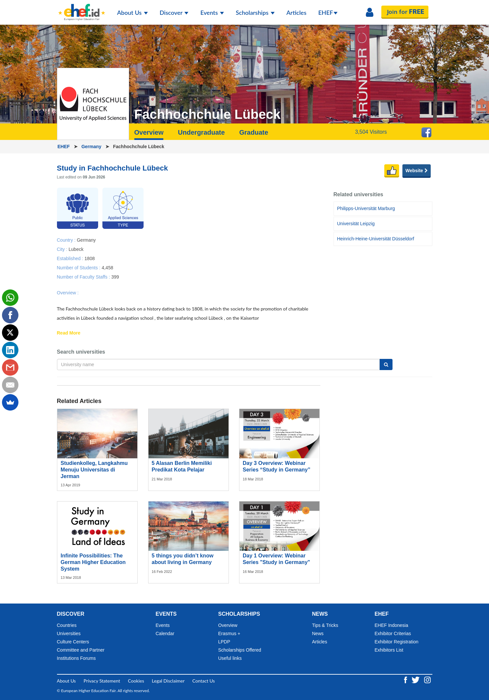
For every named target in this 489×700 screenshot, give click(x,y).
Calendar (165, 633)
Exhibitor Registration (397, 641)
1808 (90, 258)
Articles (296, 12)
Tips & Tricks (325, 625)
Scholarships (255, 12)
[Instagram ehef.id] (427, 679)
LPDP (224, 641)
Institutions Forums (76, 658)
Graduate (253, 132)
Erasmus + (229, 633)
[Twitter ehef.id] (416, 679)
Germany (92, 146)
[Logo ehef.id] (81, 8)
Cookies (136, 681)
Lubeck (75, 249)
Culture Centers (73, 641)
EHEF (328, 12)
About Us (132, 12)
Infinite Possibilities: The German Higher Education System (93, 562)
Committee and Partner (81, 650)
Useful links (230, 658)
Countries (67, 625)
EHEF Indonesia (391, 625)
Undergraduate (201, 132)
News (318, 633)
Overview (149, 132)
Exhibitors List (389, 650)
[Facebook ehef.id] (406, 679)
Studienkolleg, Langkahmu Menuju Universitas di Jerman (94, 469)
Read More (69, 333)
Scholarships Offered (239, 650)
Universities (69, 633)
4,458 (107, 267)
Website (416, 170)
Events (212, 12)
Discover (174, 12)
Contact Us (203, 681)
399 (115, 276)
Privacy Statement (102, 681)
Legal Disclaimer (168, 681)
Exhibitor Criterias (393, 633)
